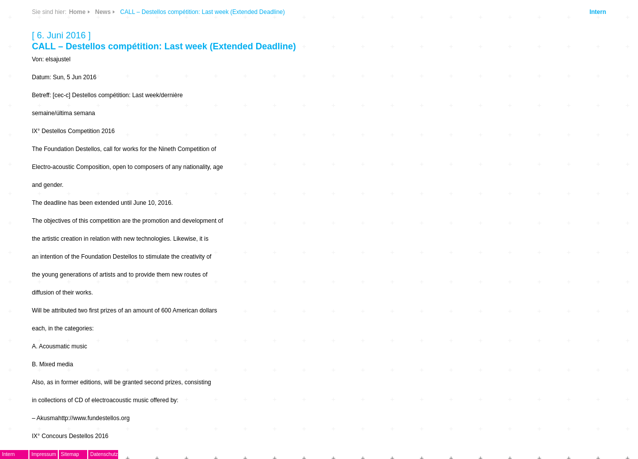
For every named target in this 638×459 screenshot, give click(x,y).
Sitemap (70, 454)
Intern (598, 11)
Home (77, 11)
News (103, 11)
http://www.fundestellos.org (94, 418)
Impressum (43, 454)
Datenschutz (104, 454)
